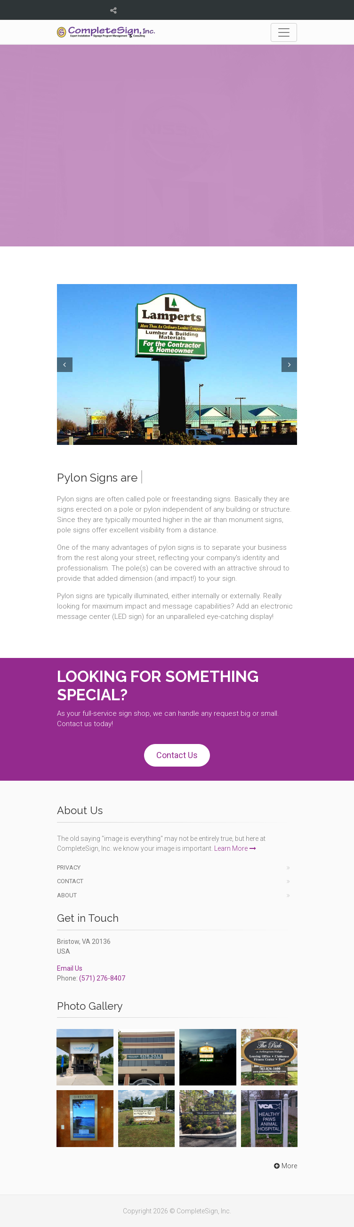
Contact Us (177, 755)
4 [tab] (184, 437)
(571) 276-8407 (102, 978)
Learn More (235, 848)
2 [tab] (170, 437)
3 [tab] (177, 437)
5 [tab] (191, 437)
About (67, 895)
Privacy (68, 867)
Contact (70, 881)
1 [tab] (163, 437)
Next (290, 364)
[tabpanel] (177, 364)
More (284, 1166)
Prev (63, 364)
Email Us (69, 968)
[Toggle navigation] (284, 32)
